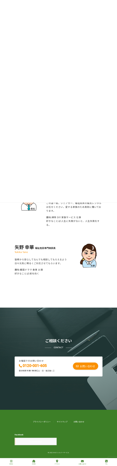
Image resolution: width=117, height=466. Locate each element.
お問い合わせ (78, 421)
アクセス (57, 462)
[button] (85, 366)
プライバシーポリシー (42, 421)
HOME (34, 462)
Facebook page (35, 441)
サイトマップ (62, 421)
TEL (106, 462)
